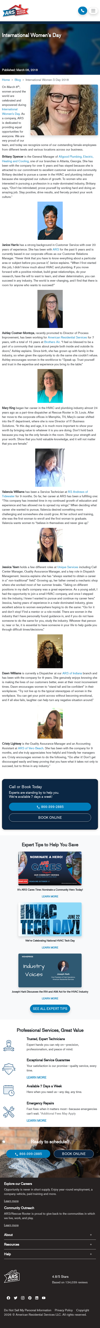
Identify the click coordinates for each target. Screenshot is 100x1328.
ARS (56, 249)
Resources (11, 1244)
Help (7, 1254)
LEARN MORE (36, 1077)
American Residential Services (67, 337)
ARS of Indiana (72, 673)
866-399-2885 (50, 807)
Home (6, 80)
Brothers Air (52, 342)
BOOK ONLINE (50, 817)
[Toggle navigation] (93, 10)
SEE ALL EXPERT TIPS (50, 1008)
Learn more (11, 1201)
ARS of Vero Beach (30, 748)
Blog (18, 80)
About (8, 1235)
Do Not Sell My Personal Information (27, 1310)
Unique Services (67, 567)
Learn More (50, 896)
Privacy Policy (64, 1310)
